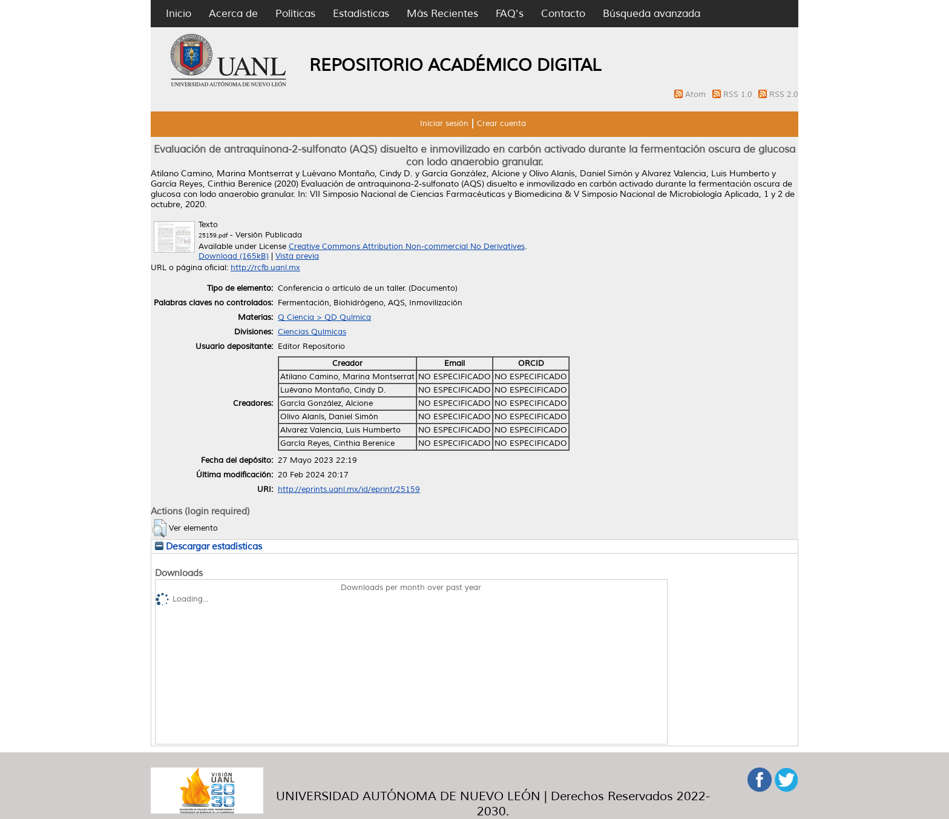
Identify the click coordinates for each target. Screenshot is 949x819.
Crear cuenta (501, 123)
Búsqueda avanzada (651, 13)
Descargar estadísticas (208, 546)
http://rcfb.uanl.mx (265, 268)
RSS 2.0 (783, 94)
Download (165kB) (234, 256)
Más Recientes (442, 13)
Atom (696, 94)
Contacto (563, 13)
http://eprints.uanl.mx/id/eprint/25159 (349, 489)
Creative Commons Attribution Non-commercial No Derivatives (407, 246)
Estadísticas (361, 13)
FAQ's (510, 13)
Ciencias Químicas (312, 332)
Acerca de (233, 13)
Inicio (178, 13)
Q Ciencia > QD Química (324, 317)
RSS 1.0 (739, 94)
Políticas (295, 13)
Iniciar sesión (444, 123)
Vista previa (297, 256)
